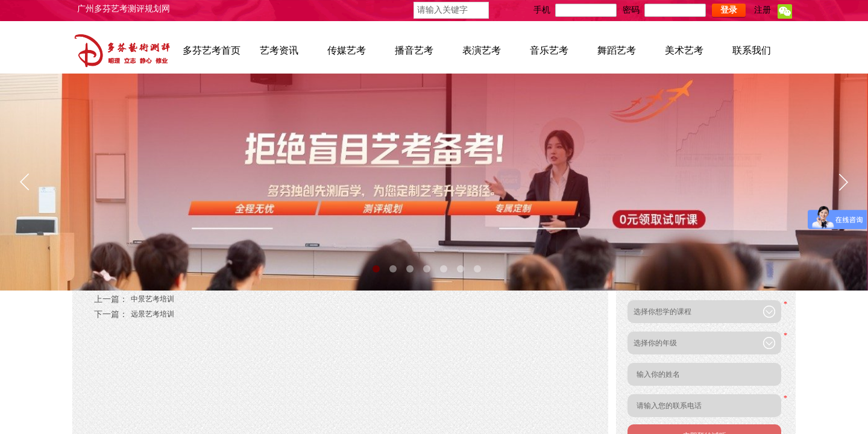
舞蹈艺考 (616, 50)
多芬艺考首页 (212, 50)
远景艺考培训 (134, 314)
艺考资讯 (279, 50)
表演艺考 (481, 50)
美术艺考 (684, 50)
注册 (762, 9)
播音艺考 (414, 50)
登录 (728, 9)
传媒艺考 (346, 50)
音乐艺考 (549, 50)
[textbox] (451, 10)
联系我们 (751, 50)
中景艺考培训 (134, 299)
